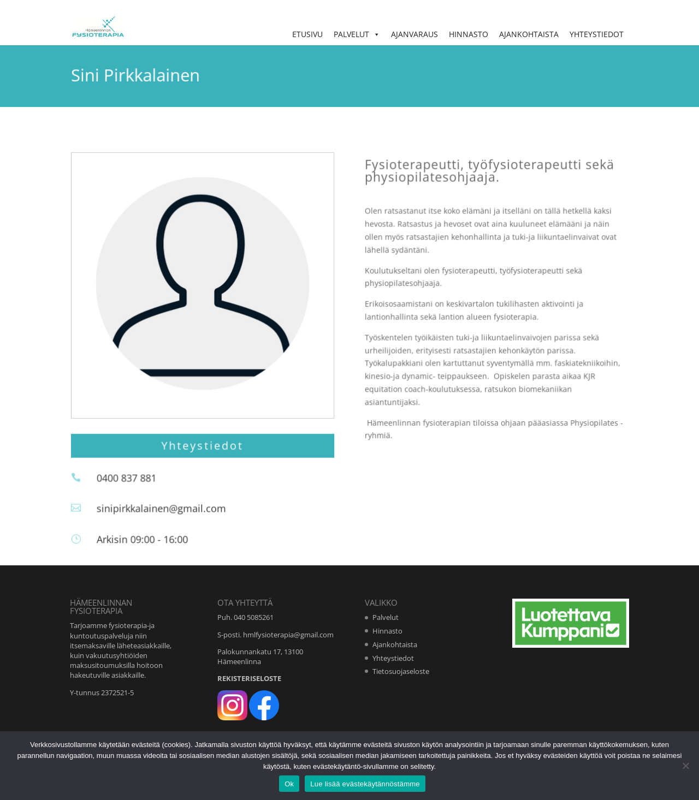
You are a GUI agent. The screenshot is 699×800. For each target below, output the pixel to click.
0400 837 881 (133, 480)
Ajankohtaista (529, 34)
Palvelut (357, 34)
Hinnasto (468, 34)
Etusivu (307, 34)
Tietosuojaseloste (400, 671)
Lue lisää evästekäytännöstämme (364, 784)
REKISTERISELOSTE (249, 678)
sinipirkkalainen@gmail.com (167, 510)
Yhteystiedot (597, 34)
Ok (289, 784)
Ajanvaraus (414, 34)
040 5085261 (254, 617)
